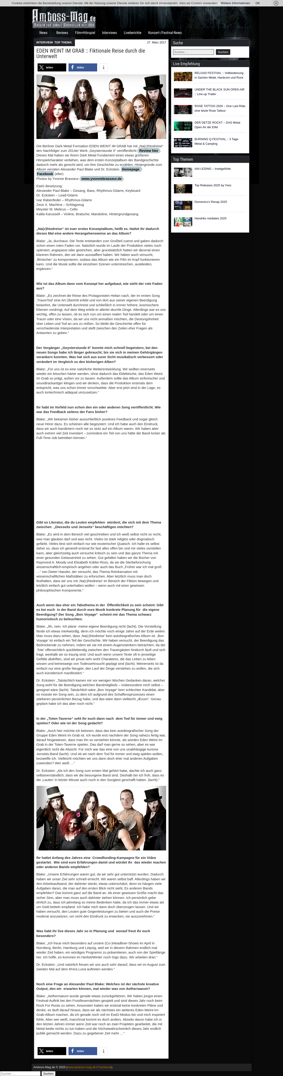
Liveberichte (132, 33)
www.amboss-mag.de (81, 1067)
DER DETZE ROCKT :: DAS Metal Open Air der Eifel (217, 125)
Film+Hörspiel (85, 33)
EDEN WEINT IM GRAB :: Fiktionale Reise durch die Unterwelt (90, 53)
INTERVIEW (44, 42)
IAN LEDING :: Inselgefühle (213, 168)
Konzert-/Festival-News (165, 33)
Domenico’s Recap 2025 (211, 202)
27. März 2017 (156, 42)
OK (258, 3)
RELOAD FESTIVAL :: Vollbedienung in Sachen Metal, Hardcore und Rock (219, 75)
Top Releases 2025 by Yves (213, 185)
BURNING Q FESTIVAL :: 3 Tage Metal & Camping (216, 141)
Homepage (131, 169)
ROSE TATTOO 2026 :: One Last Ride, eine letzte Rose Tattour (220, 108)
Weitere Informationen (235, 3)
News (43, 33)
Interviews (109, 33)
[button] (52, 67)
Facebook (45, 174)
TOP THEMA (63, 42)
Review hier (148, 151)
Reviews (62, 33)
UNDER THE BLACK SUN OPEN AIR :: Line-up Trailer (220, 92)
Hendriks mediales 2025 (210, 218)
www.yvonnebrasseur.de (102, 179)
